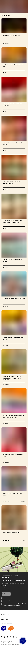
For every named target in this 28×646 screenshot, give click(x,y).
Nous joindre (4, 619)
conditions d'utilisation (15, 605)
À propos (3, 618)
